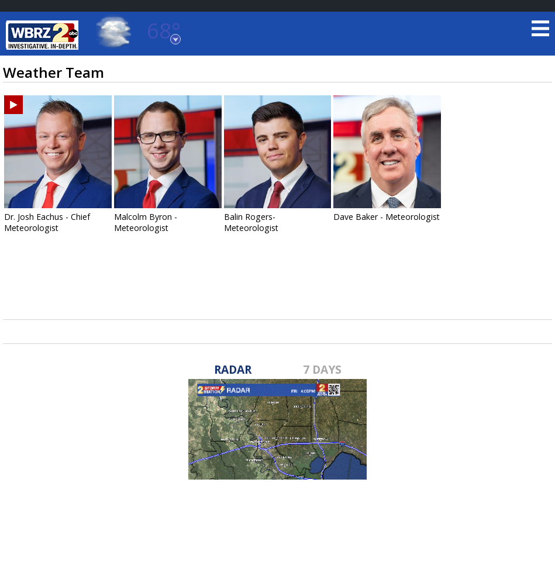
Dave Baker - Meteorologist (386, 216)
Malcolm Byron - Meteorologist (145, 222)
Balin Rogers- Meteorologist (251, 222)
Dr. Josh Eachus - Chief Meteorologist (47, 222)
